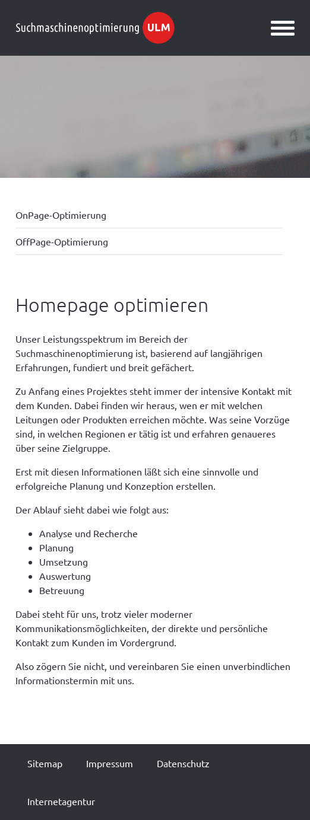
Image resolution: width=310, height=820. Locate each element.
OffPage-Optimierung (61, 241)
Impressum (109, 763)
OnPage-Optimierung (60, 215)
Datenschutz (183, 763)
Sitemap (44, 763)
